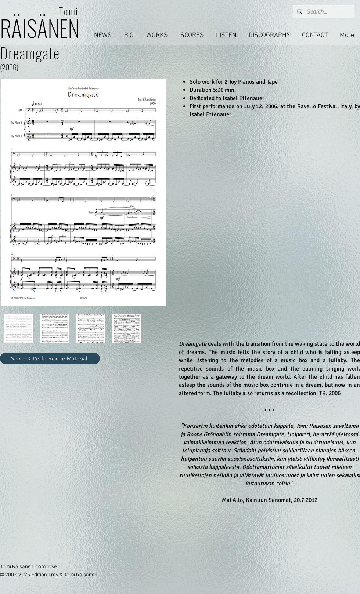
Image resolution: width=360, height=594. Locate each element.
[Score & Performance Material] (50, 358)
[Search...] (323, 12)
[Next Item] (153, 192)
